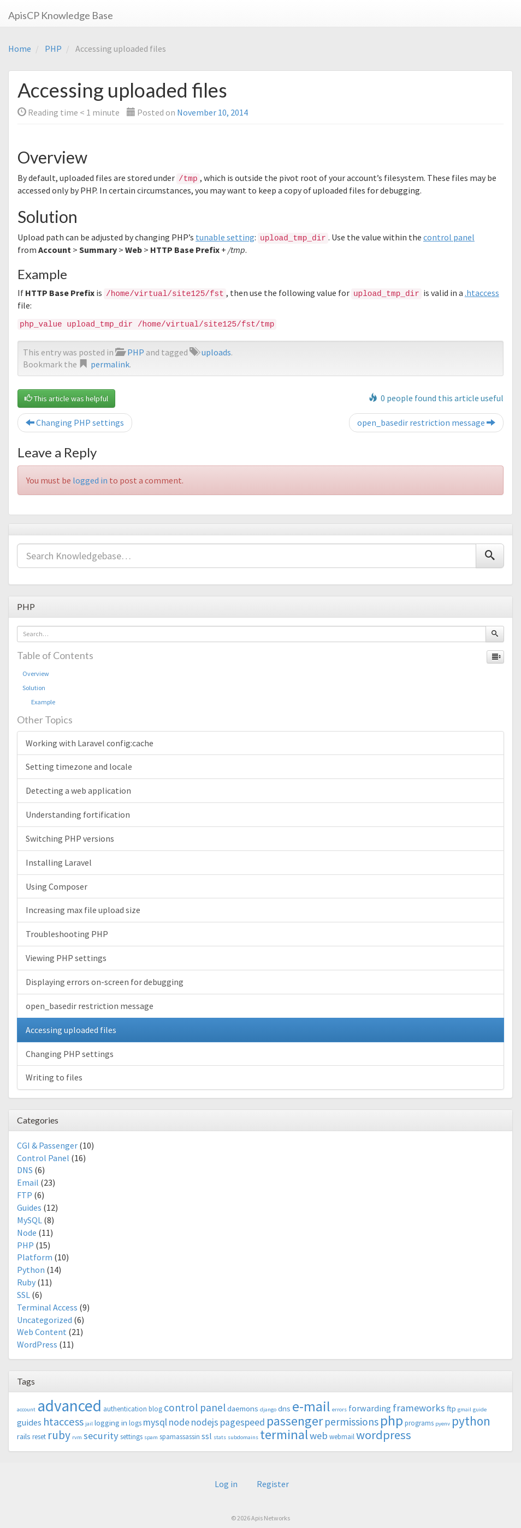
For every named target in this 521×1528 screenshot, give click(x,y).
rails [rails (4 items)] (24, 1436)
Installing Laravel (59, 862)
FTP (24, 1194)
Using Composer (56, 886)
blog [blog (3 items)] (155, 1409)
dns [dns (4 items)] (284, 1408)
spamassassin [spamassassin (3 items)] (179, 1436)
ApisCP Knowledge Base (60, 15)
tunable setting (225, 237)
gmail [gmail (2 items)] (464, 1409)
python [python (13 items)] (471, 1421)
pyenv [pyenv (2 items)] (442, 1423)
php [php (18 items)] (391, 1420)
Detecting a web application (78, 790)
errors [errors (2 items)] (339, 1409)
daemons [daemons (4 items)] (242, 1408)
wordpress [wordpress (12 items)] (383, 1434)
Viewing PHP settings (66, 957)
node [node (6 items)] (179, 1422)
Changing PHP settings (75, 422)
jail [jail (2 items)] (89, 1423)
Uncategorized (44, 1319)
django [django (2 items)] (268, 1409)
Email (28, 1182)
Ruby (26, 1282)
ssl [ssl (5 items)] (207, 1435)
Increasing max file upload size (83, 909)
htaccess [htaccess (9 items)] (63, 1422)
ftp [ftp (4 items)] (451, 1408)
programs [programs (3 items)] (419, 1423)
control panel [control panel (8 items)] (195, 1407)
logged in (90, 480)
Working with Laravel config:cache (89, 743)
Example (38, 702)
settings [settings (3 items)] (131, 1436)
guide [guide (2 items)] (480, 1409)
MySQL (29, 1220)
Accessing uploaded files (71, 1029)
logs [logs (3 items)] (135, 1423)
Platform (34, 1257)
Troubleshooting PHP (67, 933)
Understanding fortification (78, 814)
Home (19, 48)
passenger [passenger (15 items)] (295, 1420)
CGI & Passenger (47, 1145)
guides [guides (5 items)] (29, 1422)
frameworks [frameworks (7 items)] (419, 1408)
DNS (25, 1169)
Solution (33, 688)
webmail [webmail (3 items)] (341, 1436)
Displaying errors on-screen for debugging (104, 981)
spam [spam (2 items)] (151, 1437)
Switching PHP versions (70, 838)
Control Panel (43, 1157)
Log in (226, 1483)
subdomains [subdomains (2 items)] (243, 1437)
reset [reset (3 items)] (39, 1436)
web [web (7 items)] (319, 1435)
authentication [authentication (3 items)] (125, 1409)
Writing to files (54, 1077)
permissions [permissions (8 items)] (351, 1421)
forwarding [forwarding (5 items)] (369, 1408)
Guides (29, 1207)
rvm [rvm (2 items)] (77, 1437)
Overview (35, 673)
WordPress (37, 1344)
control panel (449, 237)
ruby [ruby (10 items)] (59, 1435)
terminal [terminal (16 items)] (284, 1434)
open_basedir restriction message (426, 422)
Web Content (42, 1331)
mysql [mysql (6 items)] (155, 1422)
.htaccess (482, 292)
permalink (110, 364)
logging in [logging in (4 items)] (110, 1422)
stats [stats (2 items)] (220, 1437)
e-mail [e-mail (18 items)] (311, 1406)
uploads (216, 352)
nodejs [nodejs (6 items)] (204, 1422)
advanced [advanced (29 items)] (69, 1406)
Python (31, 1269)
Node (27, 1232)
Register (273, 1483)
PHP (53, 48)
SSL (23, 1294)
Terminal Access (47, 1307)
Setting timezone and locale (79, 766)
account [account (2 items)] (26, 1409)
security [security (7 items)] (101, 1435)
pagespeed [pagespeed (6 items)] (242, 1422)
